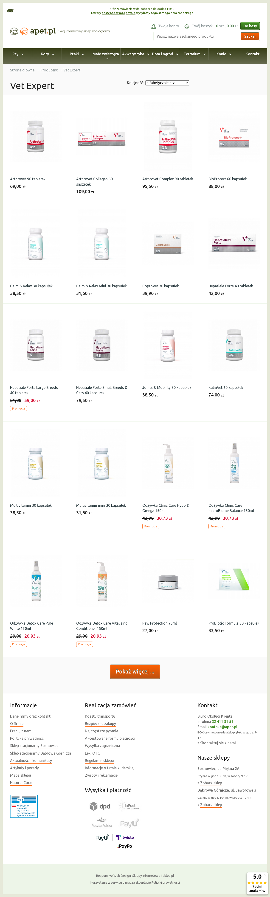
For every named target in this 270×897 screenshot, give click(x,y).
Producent (49, 70)
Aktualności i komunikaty (31, 760)
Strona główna (22, 70)
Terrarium (194, 54)
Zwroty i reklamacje (101, 775)
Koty (47, 54)
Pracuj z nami (21, 731)
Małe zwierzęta (106, 56)
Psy (17, 54)
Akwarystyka (135, 54)
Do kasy (250, 26)
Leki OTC (92, 753)
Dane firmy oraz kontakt (30, 716)
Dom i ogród (164, 54)
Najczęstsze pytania (101, 731)
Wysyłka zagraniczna (102, 746)
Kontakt (253, 54)
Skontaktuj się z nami (218, 743)
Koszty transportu (100, 716)
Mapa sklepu (20, 775)
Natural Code (21, 783)
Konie (223, 54)
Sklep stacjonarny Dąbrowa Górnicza (40, 753)
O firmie (16, 724)
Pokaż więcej (133, 671)
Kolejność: (135, 83)
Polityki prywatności (166, 882)
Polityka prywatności (27, 738)
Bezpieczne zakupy (100, 724)
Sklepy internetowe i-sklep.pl (135, 875)
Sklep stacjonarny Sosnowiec (34, 746)
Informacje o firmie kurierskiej (109, 768)
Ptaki (76, 54)
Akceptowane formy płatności (110, 738)
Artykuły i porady (24, 768)
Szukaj (250, 36)
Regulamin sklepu (99, 760)
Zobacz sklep (211, 783)
